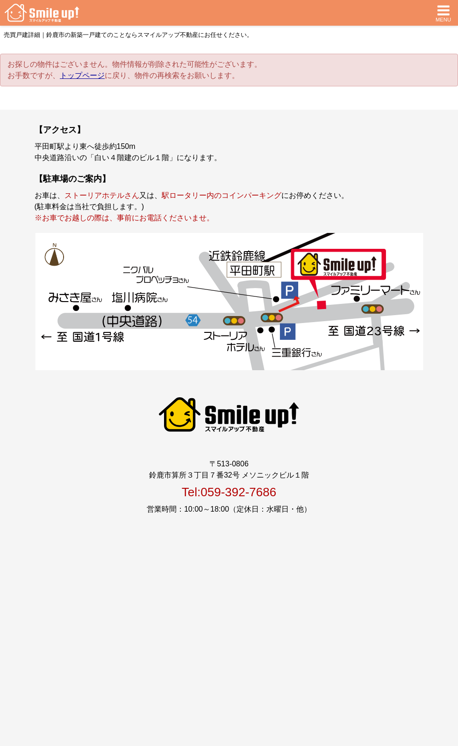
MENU (443, 12)
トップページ (82, 75)
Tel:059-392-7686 (229, 492)
